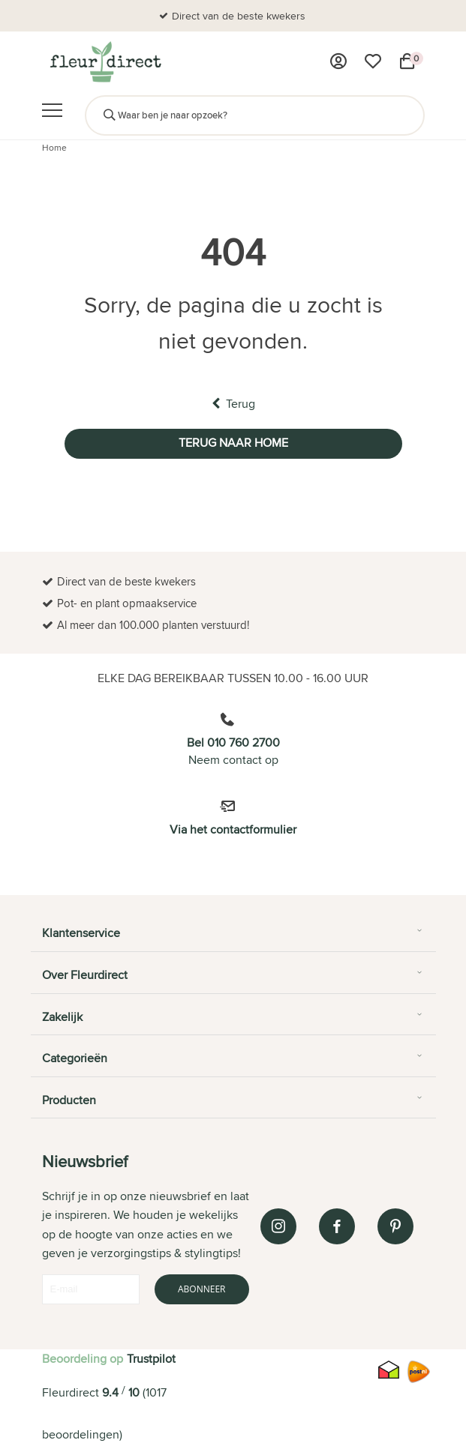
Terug (233, 403)
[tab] (233, 939)
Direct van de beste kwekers (238, 15)
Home (54, 147)
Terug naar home (233, 442)
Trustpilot (151, 1358)
